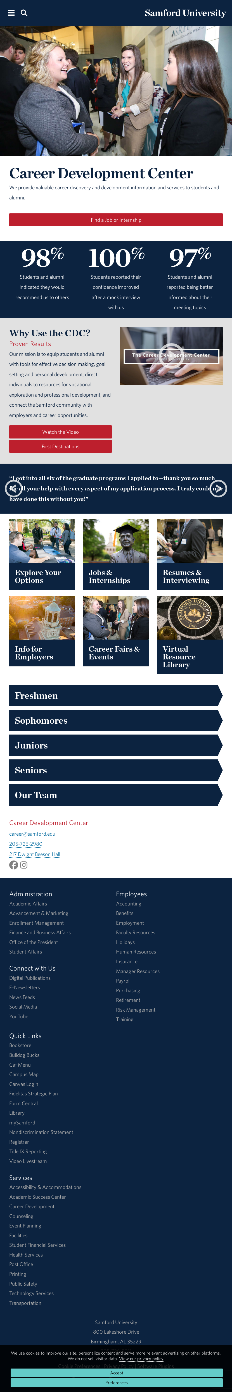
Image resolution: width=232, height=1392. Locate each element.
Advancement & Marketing (38, 913)
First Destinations (60, 446)
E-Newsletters (24, 987)
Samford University (116, 1322)
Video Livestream (28, 1161)
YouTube (18, 1016)
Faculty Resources (135, 932)
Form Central (23, 1103)
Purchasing (128, 990)
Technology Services (31, 1293)
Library (17, 1112)
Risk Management (135, 1009)
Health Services (26, 1254)
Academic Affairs (28, 903)
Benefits (124, 913)
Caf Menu (20, 1064)
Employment (130, 922)
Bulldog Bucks (24, 1055)
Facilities (18, 1235)
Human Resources (136, 951)
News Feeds (22, 997)
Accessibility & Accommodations (45, 1187)
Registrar (19, 1141)
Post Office (21, 1264)
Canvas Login (23, 1084)
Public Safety (23, 1283)
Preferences (116, 1382)
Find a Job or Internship (116, 219)
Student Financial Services (37, 1244)
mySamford (22, 1122)
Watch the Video (60, 431)
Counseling (21, 1216)
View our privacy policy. (141, 1358)
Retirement (128, 1000)
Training (125, 1019)
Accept (116, 1373)
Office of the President (33, 942)
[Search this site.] (24, 12)
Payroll (123, 980)
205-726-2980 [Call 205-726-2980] (25, 843)
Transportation (25, 1303)
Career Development (32, 1206)
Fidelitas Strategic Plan (33, 1093)
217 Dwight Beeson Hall (34, 854)
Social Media (23, 1006)
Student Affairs (25, 951)
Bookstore (20, 1045)
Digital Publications (30, 977)
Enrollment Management (36, 922)
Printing (17, 1274)
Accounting (128, 903)
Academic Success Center (37, 1196)
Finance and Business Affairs (40, 932)
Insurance (127, 961)
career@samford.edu (32, 833)
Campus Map (24, 1074)
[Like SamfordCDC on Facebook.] (13, 864)
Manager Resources (138, 971)
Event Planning (25, 1225)
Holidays (125, 942)
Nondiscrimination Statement (41, 1132)
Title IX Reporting (28, 1151)
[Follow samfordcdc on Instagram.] (23, 864)
